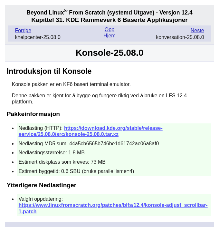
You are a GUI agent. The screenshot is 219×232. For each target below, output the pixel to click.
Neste (197, 30)
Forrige (23, 30)
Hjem (109, 35)
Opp (109, 29)
